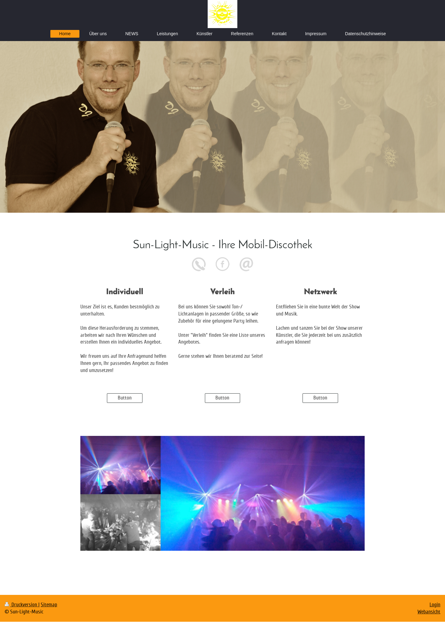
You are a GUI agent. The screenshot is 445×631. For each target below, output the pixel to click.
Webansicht (428, 611)
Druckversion (21, 604)
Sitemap (49, 604)
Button (125, 398)
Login (435, 604)
